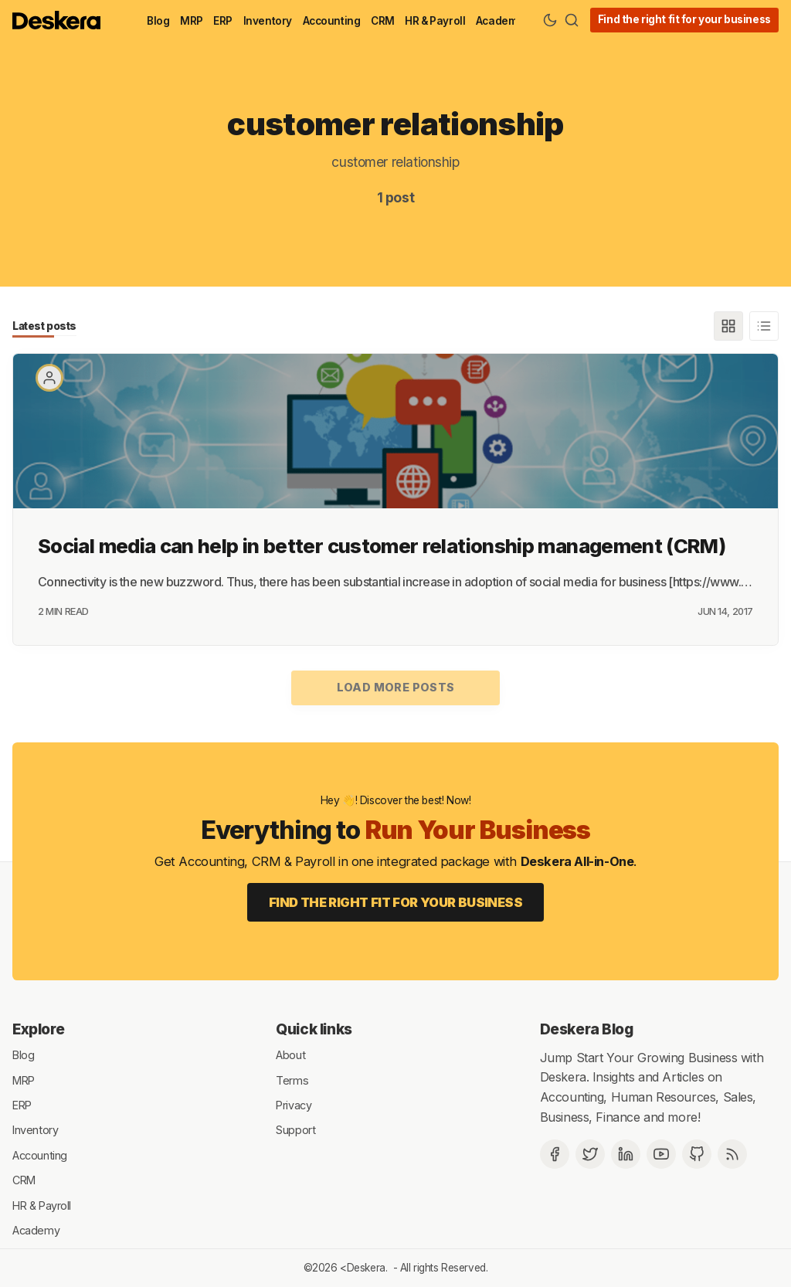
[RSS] (732, 1154)
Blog (158, 21)
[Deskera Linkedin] (625, 1154)
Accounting (332, 21)
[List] (764, 326)
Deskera (366, 1268)
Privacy (293, 1105)
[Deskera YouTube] (661, 1154)
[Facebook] (554, 1154)
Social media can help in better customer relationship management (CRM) (381, 546)
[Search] (571, 20)
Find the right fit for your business (684, 19)
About (290, 1054)
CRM (383, 21)
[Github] (696, 1154)
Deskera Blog (586, 1029)
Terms (292, 1079)
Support (295, 1129)
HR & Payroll (435, 21)
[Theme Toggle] (550, 20)
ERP (223, 21)
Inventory (267, 21)
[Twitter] (590, 1154)
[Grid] (728, 326)
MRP (191, 21)
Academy (499, 21)
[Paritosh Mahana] (49, 377)
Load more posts (396, 687)
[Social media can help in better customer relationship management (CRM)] (395, 431)
